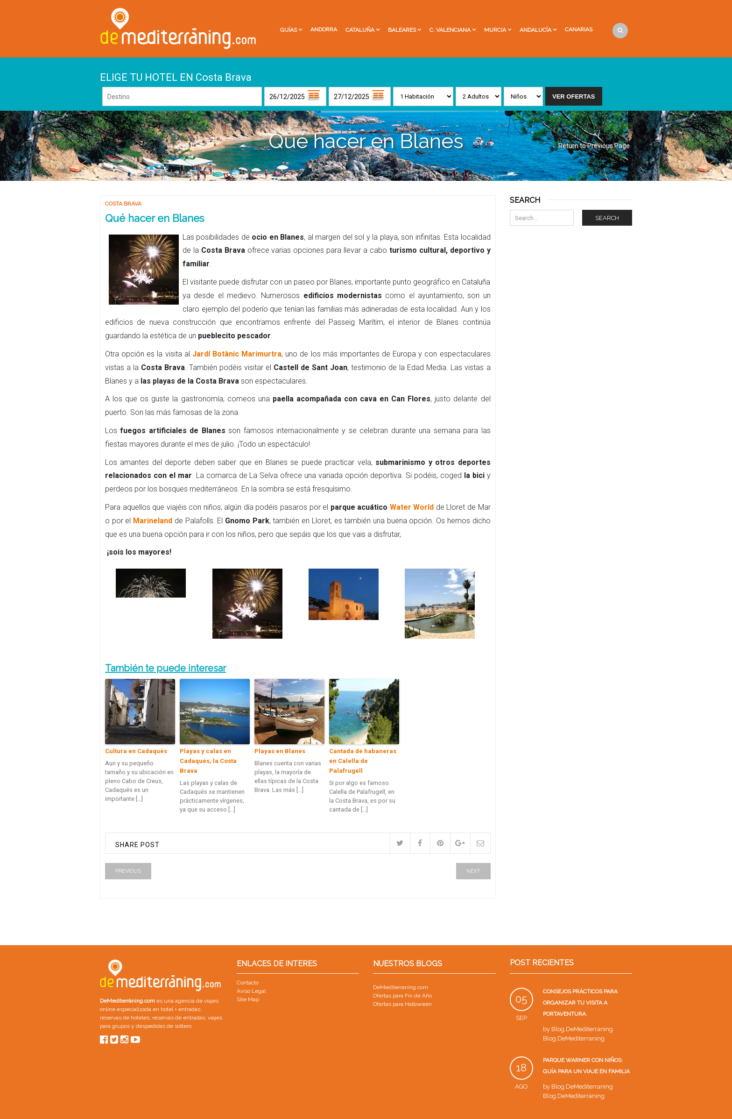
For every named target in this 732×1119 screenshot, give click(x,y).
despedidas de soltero (163, 1026)
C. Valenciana (450, 30)
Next (473, 871)
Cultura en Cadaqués (136, 751)
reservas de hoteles (124, 1017)
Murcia (495, 30)
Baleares (402, 30)
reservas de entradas (178, 1017)
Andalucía (535, 30)
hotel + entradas (179, 1009)
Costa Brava (123, 203)
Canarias (578, 29)
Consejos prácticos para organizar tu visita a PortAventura (580, 1002)
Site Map (248, 999)
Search (607, 217)
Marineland (151, 520)
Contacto (248, 982)
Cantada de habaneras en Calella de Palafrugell (362, 761)
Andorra (323, 29)
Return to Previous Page (594, 146)
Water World (412, 507)
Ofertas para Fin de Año (402, 995)
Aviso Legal (251, 991)
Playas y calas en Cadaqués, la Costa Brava (208, 761)
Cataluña (359, 30)
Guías (288, 30)
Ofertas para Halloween (402, 1004)
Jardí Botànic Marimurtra (237, 353)
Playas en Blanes (279, 751)
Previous (128, 871)
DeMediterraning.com (400, 987)
